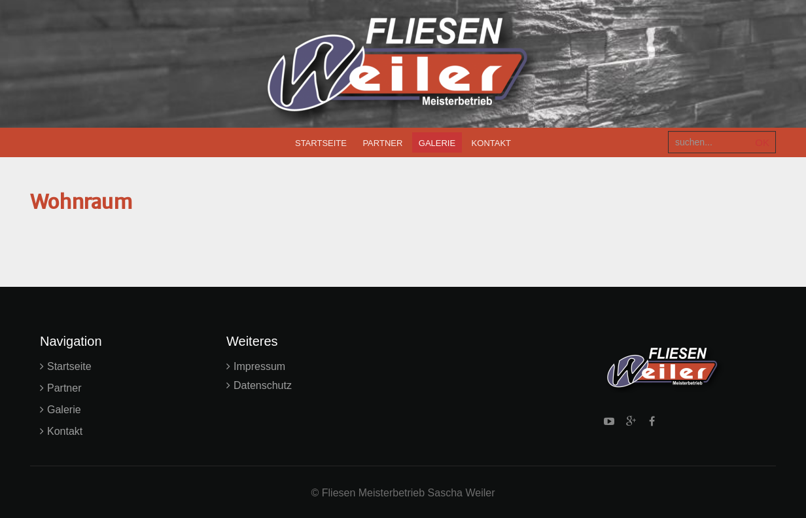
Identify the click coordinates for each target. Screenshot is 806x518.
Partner (64, 388)
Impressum (259, 366)
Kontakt (64, 431)
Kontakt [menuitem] (491, 143)
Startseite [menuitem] (321, 143)
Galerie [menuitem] (437, 143)
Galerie (64, 409)
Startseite (69, 366)
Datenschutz (263, 385)
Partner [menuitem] (382, 143)
